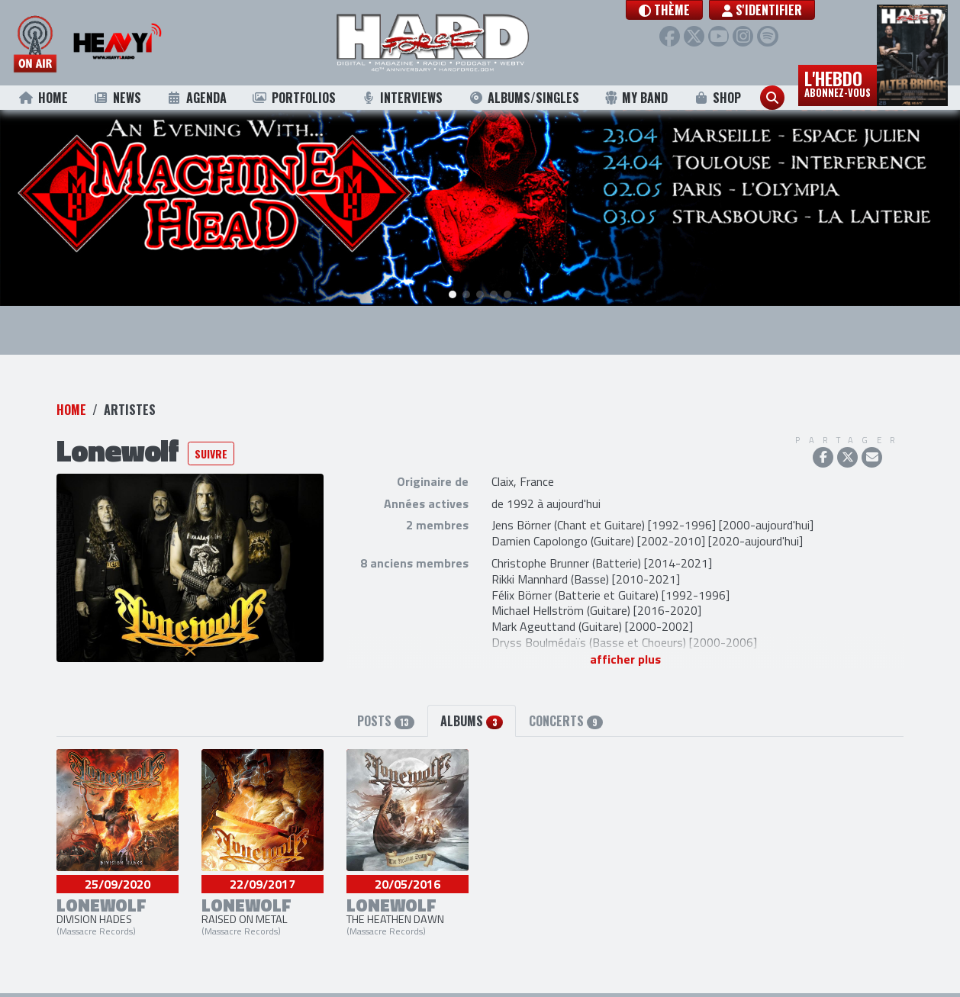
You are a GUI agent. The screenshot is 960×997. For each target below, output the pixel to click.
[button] (680, 10)
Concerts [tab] (566, 716)
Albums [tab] (471, 716)
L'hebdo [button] (837, 82)
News (117, 97)
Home (43, 97)
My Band (636, 97)
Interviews (402, 97)
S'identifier (778, 10)
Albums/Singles (524, 97)
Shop (718, 97)
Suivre (211, 449)
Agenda (196, 97)
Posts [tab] (385, 716)
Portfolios (294, 97)
